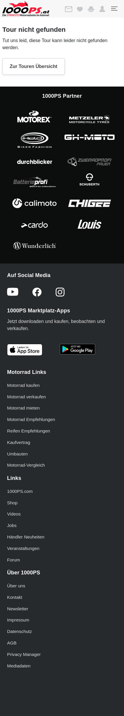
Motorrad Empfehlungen (31, 419)
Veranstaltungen (23, 548)
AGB (11, 642)
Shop (12, 502)
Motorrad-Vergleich (26, 465)
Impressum (18, 619)
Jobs (11, 525)
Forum (13, 559)
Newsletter (17, 608)
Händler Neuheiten (25, 536)
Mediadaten (18, 665)
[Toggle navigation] (114, 8)
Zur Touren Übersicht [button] (33, 66)
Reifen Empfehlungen (28, 430)
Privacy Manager (24, 654)
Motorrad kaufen (23, 385)
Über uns (16, 585)
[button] (102, 9)
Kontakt (14, 597)
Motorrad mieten (23, 407)
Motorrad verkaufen (26, 396)
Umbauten (17, 453)
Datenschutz (19, 631)
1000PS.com (20, 491)
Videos (14, 513)
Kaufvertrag (18, 442)
